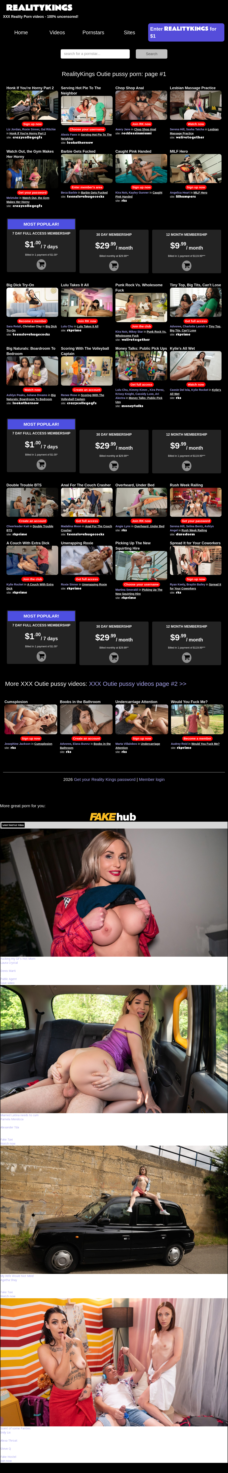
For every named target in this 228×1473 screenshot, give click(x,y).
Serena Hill (177, 129)
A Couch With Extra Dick (27, 543)
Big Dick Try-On (20, 285)
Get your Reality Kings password (105, 779)
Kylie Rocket (199, 389)
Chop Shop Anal (129, 88)
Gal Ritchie (48, 129)
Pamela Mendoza (11, 1119)
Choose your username (87, 129)
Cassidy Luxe (144, 394)
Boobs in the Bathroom (80, 702)
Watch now (196, 124)
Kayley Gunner (139, 192)
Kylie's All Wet (182, 348)
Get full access (196, 321)
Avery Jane (122, 129)
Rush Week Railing (186, 485)
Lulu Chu (67, 326)
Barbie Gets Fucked (78, 151)
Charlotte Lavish (194, 326)
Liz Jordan (13, 129)
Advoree (175, 326)
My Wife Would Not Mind (17, 1276)
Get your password (32, 192)
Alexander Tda (9, 1127)
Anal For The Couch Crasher (86, 485)
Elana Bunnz (81, 743)
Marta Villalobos (126, 743)
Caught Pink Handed (133, 151)
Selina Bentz (194, 526)
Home (21, 32)
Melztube (12, 197)
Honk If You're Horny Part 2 (30, 88)
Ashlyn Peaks (15, 395)
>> (182, 683)
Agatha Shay (8, 1280)
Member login (152, 779)
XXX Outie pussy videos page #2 (133, 683)
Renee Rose (69, 395)
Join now (6, 1461)
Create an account (87, 389)
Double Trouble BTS (24, 485)
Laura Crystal (9, 963)
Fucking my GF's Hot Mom (17, 959)
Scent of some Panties (15, 1428)
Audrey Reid (179, 743)
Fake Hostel (8, 1457)
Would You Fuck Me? (189, 702)
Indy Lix (5, 1432)
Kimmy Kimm (138, 389)
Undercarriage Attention (136, 702)
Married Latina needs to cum (19, 1115)
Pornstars (93, 32)
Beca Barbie (69, 192)
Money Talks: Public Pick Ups (141, 348)
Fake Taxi (6, 1139)
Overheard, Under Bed (134, 485)
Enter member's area (87, 187)
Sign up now (32, 124)
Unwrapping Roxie (77, 543)
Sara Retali (13, 326)
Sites (129, 32)
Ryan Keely (177, 584)
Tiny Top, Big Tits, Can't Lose (195, 285)
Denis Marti (8, 971)
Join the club (141, 326)
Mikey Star (136, 331)
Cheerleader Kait (17, 526)
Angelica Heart (180, 192)
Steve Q (5, 1448)
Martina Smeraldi (126, 589)
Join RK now (141, 124)
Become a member (32, 321)
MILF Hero (179, 151)
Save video (7, 983)
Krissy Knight (124, 394)
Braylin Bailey (196, 584)
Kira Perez (157, 389)
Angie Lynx (123, 526)
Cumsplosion (16, 702)
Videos (57, 32)
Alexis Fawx (69, 134)
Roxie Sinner (30, 129)
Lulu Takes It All (75, 285)
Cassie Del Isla (180, 389)
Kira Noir (121, 192)
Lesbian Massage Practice (193, 88)
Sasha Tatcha (195, 129)
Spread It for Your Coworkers (195, 543)
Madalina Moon (71, 526)
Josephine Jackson (17, 743)
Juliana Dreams (37, 395)
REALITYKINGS (39, 8)
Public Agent (8, 979)
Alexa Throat (8, 1440)
